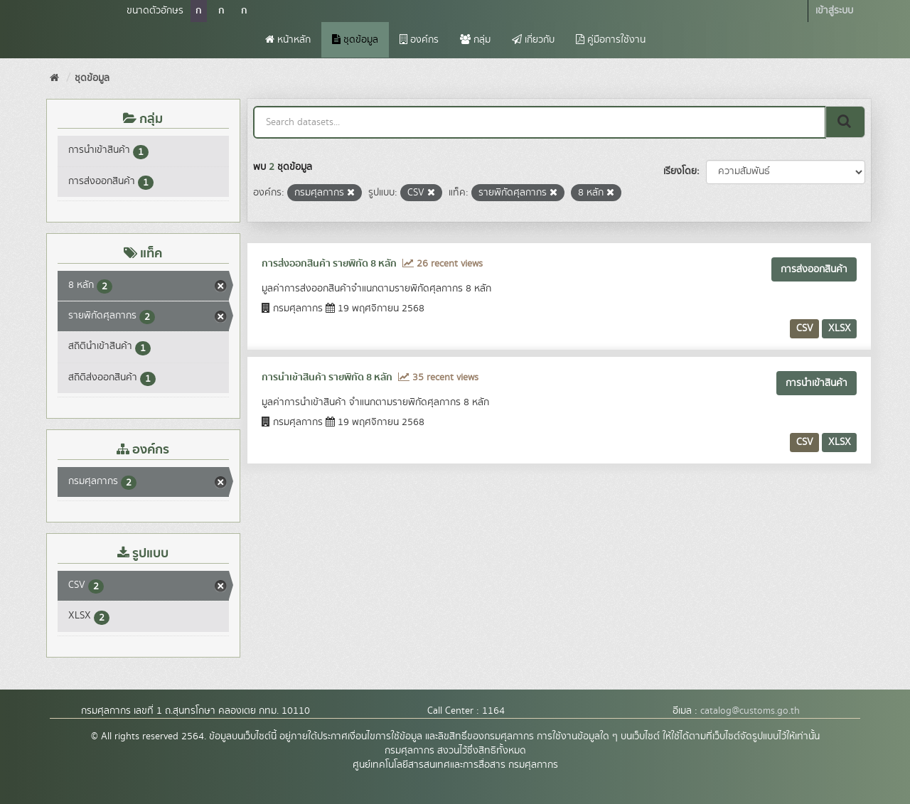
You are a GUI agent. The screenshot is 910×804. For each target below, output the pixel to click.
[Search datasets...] (540, 122)
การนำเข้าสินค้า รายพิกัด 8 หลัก (327, 377)
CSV (804, 328)
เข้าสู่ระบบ (834, 11)
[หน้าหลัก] (54, 78)
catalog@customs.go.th (750, 711)
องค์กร (419, 40)
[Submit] (845, 122)
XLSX (839, 328)
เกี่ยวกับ (533, 40)
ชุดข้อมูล (355, 40)
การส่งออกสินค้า (814, 269)
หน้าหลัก (288, 40)
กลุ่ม (475, 40)
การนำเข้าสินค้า (816, 383)
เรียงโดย (680, 171)
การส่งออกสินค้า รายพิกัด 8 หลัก (329, 264)
